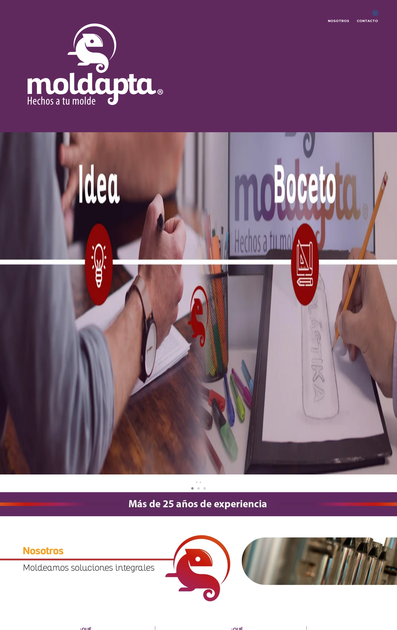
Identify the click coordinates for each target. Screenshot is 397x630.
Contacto (367, 21)
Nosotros (338, 21)
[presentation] (196, 482)
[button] (192, 488)
